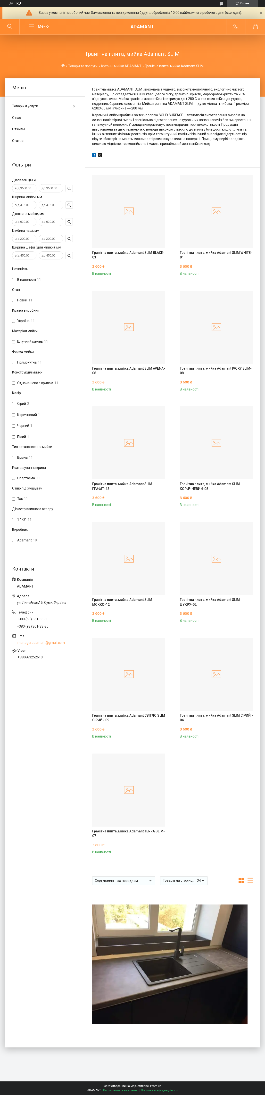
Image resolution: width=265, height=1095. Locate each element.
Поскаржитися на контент (121, 1090)
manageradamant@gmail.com (41, 643)
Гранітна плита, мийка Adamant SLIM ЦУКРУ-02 (210, 602)
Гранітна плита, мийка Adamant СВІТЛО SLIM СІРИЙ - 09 (128, 717)
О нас (16, 118)
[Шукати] (9, 26)
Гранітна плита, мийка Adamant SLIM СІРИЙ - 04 (216, 717)
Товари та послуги (83, 66)
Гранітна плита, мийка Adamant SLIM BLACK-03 (128, 255)
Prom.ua (155, 1086)
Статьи (18, 141)
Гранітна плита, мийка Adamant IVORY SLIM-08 (216, 370)
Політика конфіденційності (159, 1090)
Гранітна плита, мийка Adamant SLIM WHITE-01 (216, 255)
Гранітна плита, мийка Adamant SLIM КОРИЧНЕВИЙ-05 (210, 486)
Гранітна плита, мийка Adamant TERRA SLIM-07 (128, 833)
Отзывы (18, 129)
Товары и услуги (25, 106)
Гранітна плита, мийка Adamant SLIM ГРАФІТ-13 (122, 486)
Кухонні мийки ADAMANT (121, 66)
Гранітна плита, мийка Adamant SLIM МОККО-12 (122, 602)
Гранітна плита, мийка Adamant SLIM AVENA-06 (128, 370)
